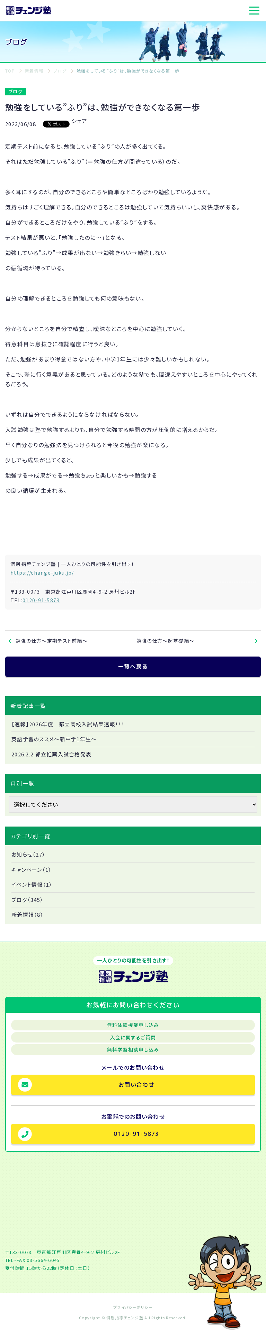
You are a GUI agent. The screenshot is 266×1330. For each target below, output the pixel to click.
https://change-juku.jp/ (42, 572)
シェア (79, 120)
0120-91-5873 (41, 600)
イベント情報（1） (32, 884)
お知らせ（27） (28, 854)
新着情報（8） (27, 914)
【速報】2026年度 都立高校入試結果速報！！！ (68, 724)
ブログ (16, 91)
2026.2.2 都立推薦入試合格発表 (51, 754)
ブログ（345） (27, 899)
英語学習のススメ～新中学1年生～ (54, 739)
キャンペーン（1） (31, 869)
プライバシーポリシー (133, 1307)
